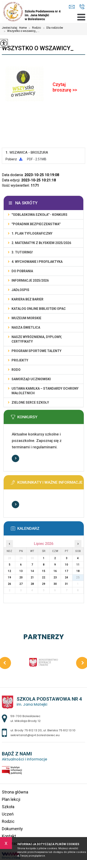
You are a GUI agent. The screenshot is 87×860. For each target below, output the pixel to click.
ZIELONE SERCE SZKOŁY (30, 402)
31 (66, 583)
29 (43, 583)
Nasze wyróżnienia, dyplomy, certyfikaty (37, 339)
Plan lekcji (11, 799)
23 (55, 577)
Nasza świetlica (26, 327)
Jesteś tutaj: (10, 27)
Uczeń (8, 814)
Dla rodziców (52, 28)
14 (32, 571)
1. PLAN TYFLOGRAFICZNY (32, 233)
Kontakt (9, 836)
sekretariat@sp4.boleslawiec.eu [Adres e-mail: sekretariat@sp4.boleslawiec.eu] (35, 735)
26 (9, 583)
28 (32, 583)
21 (32, 577)
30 (55, 583)
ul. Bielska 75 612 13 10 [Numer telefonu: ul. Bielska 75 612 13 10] (59, 730)
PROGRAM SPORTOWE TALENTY (36, 351)
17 (66, 571)
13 (21, 571)
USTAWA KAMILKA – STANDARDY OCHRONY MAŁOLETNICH (45, 391)
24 (66, 577)
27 (21, 583)
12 (9, 571)
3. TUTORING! (22, 252)
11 (78, 564)
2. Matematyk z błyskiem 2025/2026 (41, 243)
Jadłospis (20, 290)
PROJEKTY (20, 360)
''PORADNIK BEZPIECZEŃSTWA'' (36, 224)
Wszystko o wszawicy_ (38, 48)
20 (21, 577)
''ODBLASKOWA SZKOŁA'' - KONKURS (39, 214)
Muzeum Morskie (26, 318)
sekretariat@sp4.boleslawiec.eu (72, 6)
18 (78, 571)
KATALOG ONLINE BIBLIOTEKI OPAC (39, 309)
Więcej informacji (15, 458)
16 (55, 571)
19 (9, 577)
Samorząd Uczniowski (31, 379)
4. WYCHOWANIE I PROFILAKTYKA (37, 262)
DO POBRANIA (22, 271)
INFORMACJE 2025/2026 (30, 280)
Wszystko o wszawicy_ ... (20, 31)
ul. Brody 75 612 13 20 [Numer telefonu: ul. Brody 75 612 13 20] (26, 730)
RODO (16, 370)
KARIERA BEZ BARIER (27, 299)
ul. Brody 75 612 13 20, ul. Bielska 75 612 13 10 (82, 6)
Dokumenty (12, 828)
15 (43, 571)
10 (66, 564)
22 (43, 577)
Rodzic (34, 28)
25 (78, 577)
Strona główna (15, 792)
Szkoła (8, 806)
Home (23, 27)
